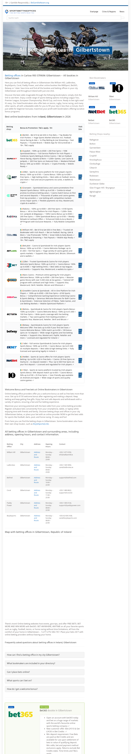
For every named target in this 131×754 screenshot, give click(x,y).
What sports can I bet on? (19, 680)
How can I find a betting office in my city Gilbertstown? (33, 654)
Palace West (95, 151)
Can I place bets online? (18, 672)
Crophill (93, 155)
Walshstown (95, 179)
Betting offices (13, 76)
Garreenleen (95, 147)
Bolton (93, 143)
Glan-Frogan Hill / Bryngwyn (102, 187)
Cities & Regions (109, 11)
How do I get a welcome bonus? (22, 689)
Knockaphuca (95, 159)
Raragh (93, 195)
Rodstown (94, 175)
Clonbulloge (95, 163)
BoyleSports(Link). (41, 424)
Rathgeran (94, 139)
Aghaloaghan (95, 191)
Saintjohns (94, 171)
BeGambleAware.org (40, 2)
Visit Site (80, 140)
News (122, 11)
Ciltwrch (93, 167)
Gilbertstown (65, 710)
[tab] (44, 655)
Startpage (94, 11)
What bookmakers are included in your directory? (31, 663)
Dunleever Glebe (97, 183)
